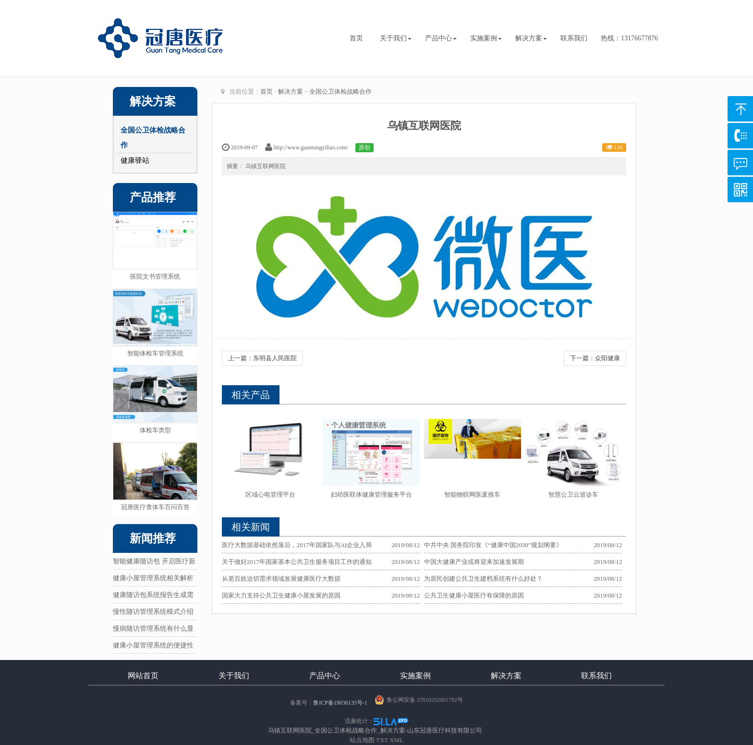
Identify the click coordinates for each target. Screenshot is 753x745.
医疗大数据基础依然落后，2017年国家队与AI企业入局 (297, 545)
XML (396, 740)
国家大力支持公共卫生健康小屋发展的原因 (281, 595)
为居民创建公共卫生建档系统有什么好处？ (483, 578)
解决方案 (531, 38)
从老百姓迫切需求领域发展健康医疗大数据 (281, 578)
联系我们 (573, 38)
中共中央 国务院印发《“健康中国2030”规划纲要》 (493, 545)
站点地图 (362, 740)
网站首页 (143, 676)
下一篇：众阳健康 (595, 358)
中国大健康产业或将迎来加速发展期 (474, 561)
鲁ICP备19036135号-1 (340, 702)
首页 (356, 38)
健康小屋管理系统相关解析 (153, 578)
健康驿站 (135, 160)
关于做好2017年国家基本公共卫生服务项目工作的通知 (297, 561)
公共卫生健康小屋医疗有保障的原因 (474, 595)
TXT (382, 740)
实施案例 (486, 38)
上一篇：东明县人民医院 (262, 358)
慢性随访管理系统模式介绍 (153, 611)
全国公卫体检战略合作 (340, 91)
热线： (629, 38)
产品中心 (441, 38)
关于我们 (396, 38)
